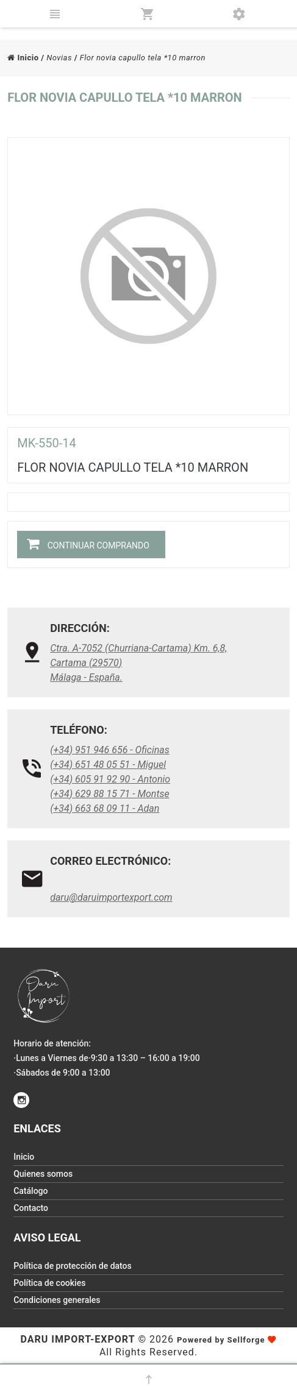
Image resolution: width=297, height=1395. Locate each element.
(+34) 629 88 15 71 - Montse (110, 794)
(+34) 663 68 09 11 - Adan (104, 808)
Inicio (22, 57)
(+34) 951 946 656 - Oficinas (110, 750)
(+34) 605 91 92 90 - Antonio (110, 779)
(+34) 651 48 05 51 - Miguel (108, 764)
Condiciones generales (56, 1300)
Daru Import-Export (78, 1339)
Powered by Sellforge (221, 1339)
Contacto (30, 1208)
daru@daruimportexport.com (111, 897)
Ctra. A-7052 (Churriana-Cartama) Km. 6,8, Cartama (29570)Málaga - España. (138, 662)
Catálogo (30, 1191)
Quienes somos (43, 1174)
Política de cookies (49, 1283)
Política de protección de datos (72, 1266)
